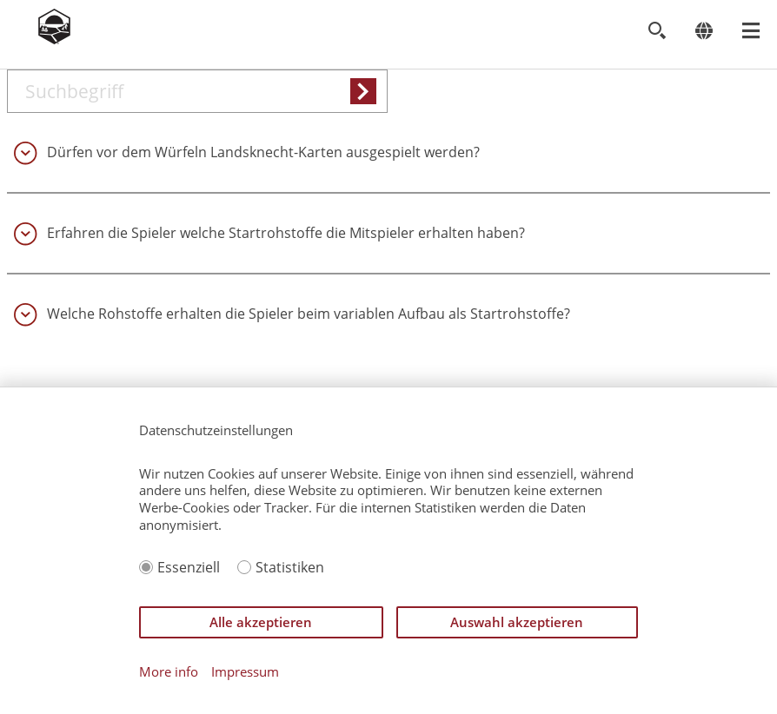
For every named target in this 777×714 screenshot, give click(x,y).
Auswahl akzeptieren (516, 622)
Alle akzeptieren (260, 622)
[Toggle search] (656, 30)
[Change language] (703, 30)
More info (168, 671)
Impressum (245, 671)
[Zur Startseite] (54, 39)
